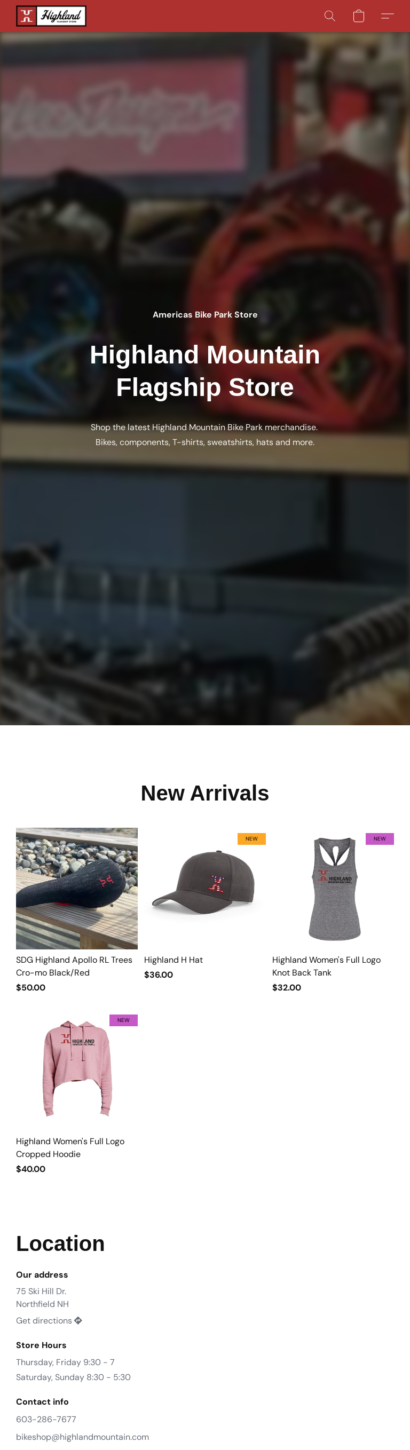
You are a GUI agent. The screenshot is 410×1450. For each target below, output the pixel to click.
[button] (51, 16)
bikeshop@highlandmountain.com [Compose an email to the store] (82, 1437)
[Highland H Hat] (205, 911)
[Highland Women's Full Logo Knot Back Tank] (333, 911)
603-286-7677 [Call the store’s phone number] (46, 1419)
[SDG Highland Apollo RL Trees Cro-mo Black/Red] (77, 911)
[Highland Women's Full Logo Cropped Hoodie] (77, 1092)
